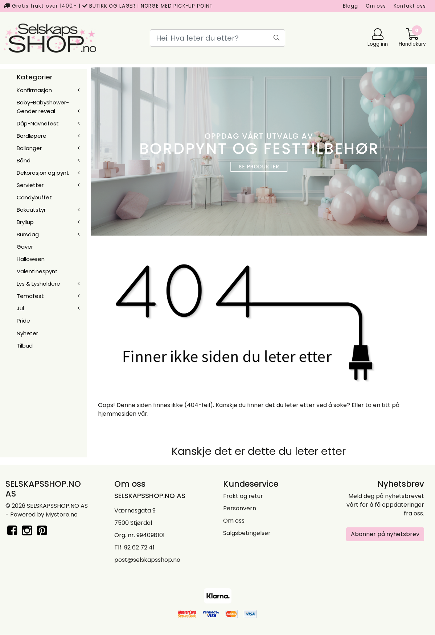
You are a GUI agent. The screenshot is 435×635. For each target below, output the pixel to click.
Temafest (30, 296)
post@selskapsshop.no (147, 560)
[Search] (217, 38)
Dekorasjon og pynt (43, 173)
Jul (20, 308)
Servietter (30, 185)
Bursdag (28, 234)
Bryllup (25, 222)
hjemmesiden (117, 414)
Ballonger (29, 148)
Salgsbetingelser (247, 533)
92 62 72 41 (139, 547)
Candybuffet (34, 197)
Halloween (31, 259)
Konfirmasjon (34, 90)
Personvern (239, 508)
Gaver (25, 246)
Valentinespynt (37, 271)
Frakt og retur (243, 496)
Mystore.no (62, 514)
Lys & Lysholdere (38, 283)
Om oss (376, 6)
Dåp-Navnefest (38, 123)
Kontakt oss (410, 6)
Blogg (350, 6)
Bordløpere (31, 136)
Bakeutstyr (31, 209)
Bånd (23, 160)
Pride (23, 320)
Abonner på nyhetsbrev (385, 534)
